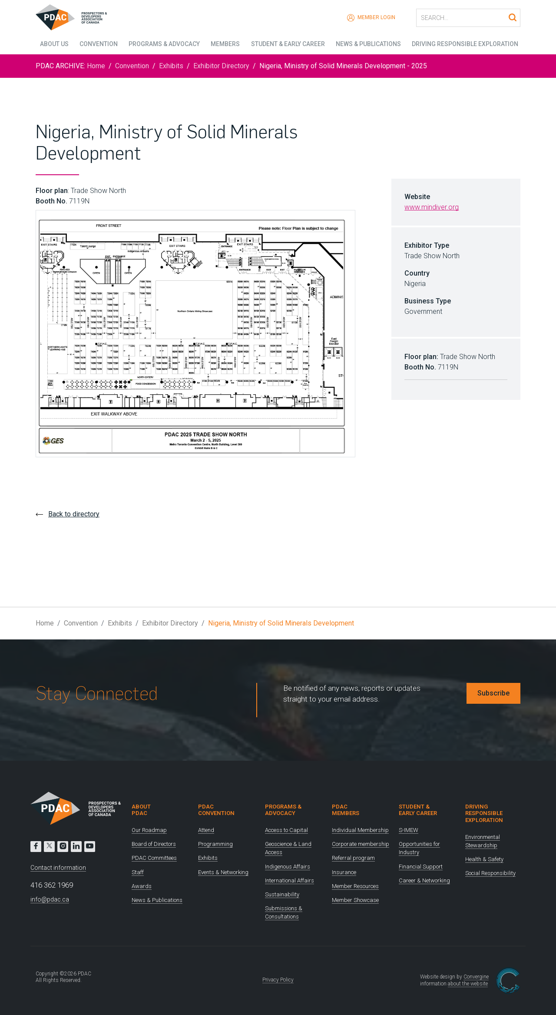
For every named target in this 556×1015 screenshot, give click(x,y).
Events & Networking (223, 872)
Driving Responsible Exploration (467, 43)
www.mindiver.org (431, 207)
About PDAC (141, 810)
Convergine (476, 977)
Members (224, 43)
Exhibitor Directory (221, 66)
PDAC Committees (154, 858)
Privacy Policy (278, 980)
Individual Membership (360, 830)
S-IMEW (408, 830)
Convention (95, 43)
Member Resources (355, 886)
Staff (138, 872)
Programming (215, 844)
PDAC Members (345, 810)
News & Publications (369, 43)
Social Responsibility (490, 873)
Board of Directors (154, 844)
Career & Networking (424, 880)
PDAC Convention (216, 810)
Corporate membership (360, 844)
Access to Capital (286, 830)
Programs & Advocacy (162, 43)
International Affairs (289, 880)
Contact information (58, 867)
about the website (468, 984)
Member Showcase (355, 900)
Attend (206, 830)
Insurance (344, 872)
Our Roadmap (149, 830)
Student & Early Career (288, 43)
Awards (142, 886)
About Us (50, 43)
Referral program (353, 858)
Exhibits (171, 66)
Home (96, 66)
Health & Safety (484, 859)
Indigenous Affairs (287, 866)
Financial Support (421, 866)
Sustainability (282, 894)
